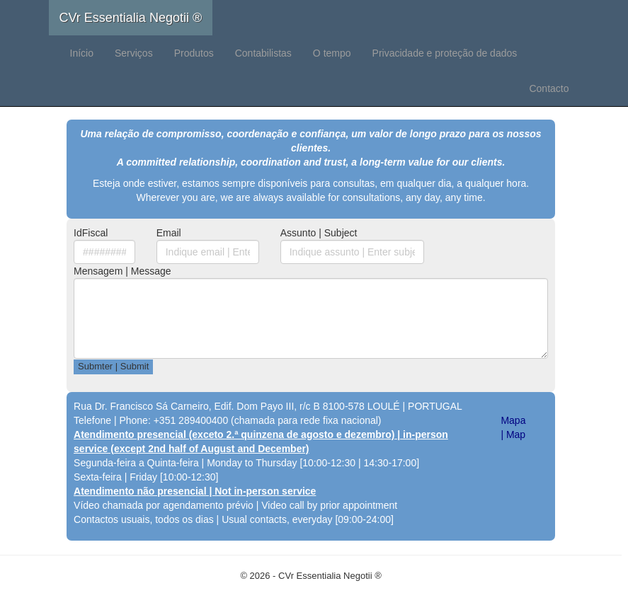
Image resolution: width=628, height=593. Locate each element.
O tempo (332, 53)
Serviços (134, 53)
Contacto (549, 88)
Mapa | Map (513, 427)
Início (81, 53)
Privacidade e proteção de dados (445, 53)
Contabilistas (263, 53)
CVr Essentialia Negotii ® (130, 18)
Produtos (194, 53)
